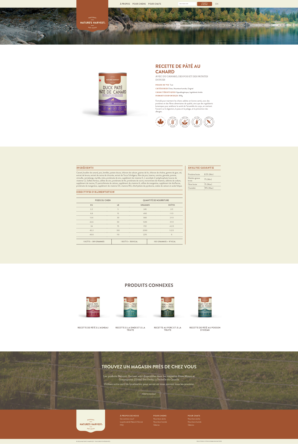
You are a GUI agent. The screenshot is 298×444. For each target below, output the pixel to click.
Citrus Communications (213, 441)
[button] (125, 4)
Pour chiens (160, 416)
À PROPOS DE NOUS (129, 416)
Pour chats (194, 416)
